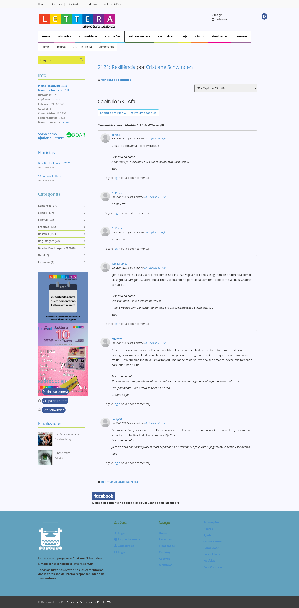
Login (217, 15)
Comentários (106, 47)
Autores (164, 558)
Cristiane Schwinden (169, 66)
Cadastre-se (124, 546)
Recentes (56, 4)
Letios (65, 122)
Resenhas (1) (46, 262)
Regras (208, 528)
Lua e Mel (60, 339)
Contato (241, 36)
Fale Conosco (212, 567)
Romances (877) (48, 205)
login (117, 178)
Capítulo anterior (113, 113)
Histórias (64, 36)
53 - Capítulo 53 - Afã (154, 138)
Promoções (113, 36)
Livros (199, 36)
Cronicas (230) (47, 227)
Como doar (166, 36)
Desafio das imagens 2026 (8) (57, 248)
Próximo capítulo (143, 113)
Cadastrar (220, 19)
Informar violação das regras (120, 481)
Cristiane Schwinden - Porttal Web (90, 602)
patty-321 (118, 419)
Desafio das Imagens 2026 (54, 163)
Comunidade (88, 36)
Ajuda (207, 535)
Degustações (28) (49, 241)
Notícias (46, 152)
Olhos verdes (62, 453)
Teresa (116, 135)
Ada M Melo (119, 264)
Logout (121, 552)
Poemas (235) (46, 220)
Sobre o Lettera (139, 36)
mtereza (117, 339)
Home (41, 4)
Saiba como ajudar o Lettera (51, 136)
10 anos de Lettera (49, 176)
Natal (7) (43, 255)
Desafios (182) (47, 234)
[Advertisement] (165, 18)
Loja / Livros (212, 554)
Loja (184, 36)
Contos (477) (46, 213)
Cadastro (91, 4)
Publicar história (112, 4)
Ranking (164, 552)
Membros (165, 565)
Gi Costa (117, 193)
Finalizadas (74, 4)
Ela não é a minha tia (67, 434)
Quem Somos (212, 541)
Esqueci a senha (127, 539)
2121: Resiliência (82, 47)
